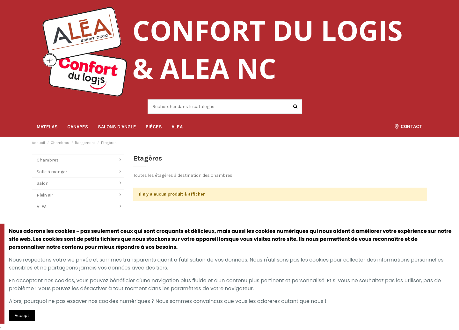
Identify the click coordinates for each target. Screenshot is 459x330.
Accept (22, 315)
